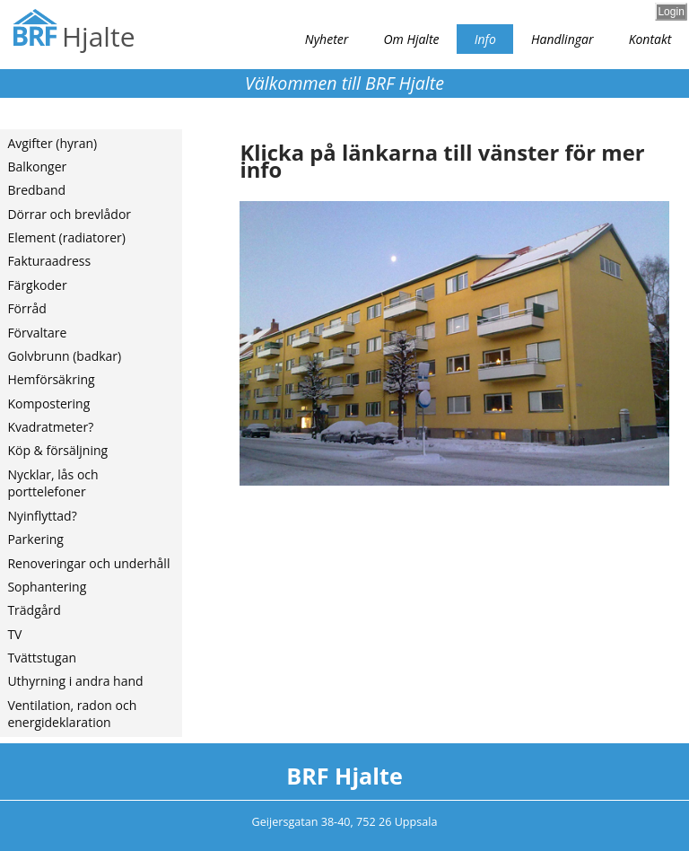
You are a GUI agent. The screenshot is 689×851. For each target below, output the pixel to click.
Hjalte (98, 36)
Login (671, 11)
